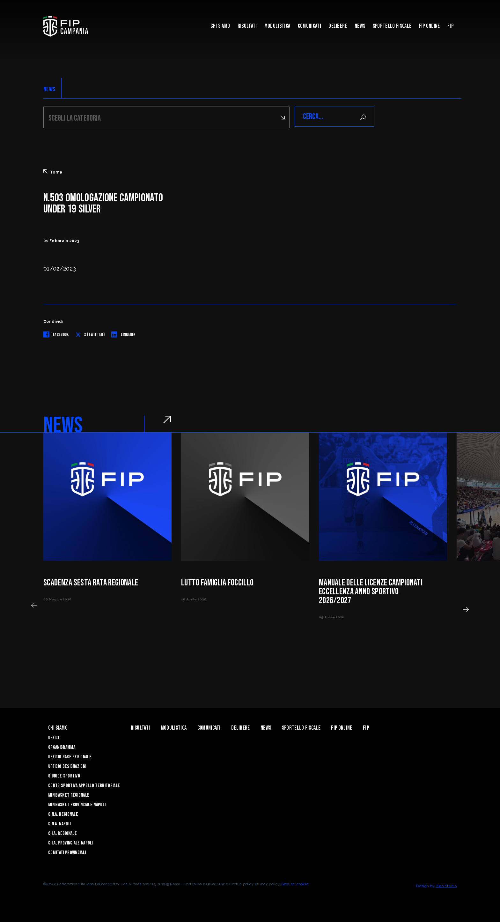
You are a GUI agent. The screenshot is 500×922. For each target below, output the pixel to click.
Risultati (247, 26)
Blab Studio (446, 885)
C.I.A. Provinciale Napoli (70, 842)
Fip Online (429, 26)
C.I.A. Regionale (62, 832)
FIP (450, 26)
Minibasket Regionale (68, 794)
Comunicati (309, 26)
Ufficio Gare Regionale (70, 756)
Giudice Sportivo (64, 775)
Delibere (337, 26)
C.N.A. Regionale (63, 813)
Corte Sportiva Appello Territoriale (84, 785)
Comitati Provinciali (67, 852)
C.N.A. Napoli (59, 823)
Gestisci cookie (295, 883)
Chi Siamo (220, 26)
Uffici (53, 737)
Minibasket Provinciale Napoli (77, 804)
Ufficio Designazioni (67, 765)
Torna (52, 171)
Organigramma (61, 746)
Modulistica (277, 26)
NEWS (49, 89)
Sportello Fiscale (392, 26)
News (360, 26)
